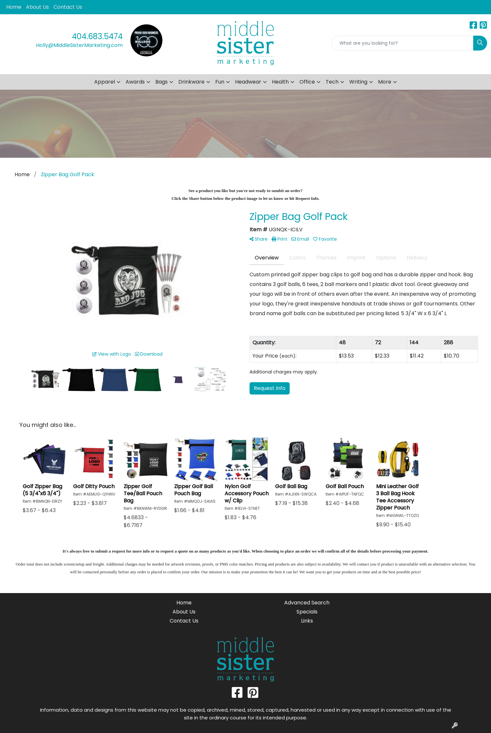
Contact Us (67, 7)
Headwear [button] (248, 82)
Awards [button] (135, 82)
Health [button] (280, 82)
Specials (307, 611)
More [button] (384, 82)
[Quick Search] (402, 43)
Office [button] (307, 82)
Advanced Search (306, 602)
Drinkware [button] (191, 82)
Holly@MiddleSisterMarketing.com (79, 45)
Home (13, 7)
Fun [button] (219, 82)
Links (307, 620)
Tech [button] (332, 82)
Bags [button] (161, 82)
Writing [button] (358, 82)
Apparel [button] (104, 82)
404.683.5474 (97, 36)
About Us (37, 7)
